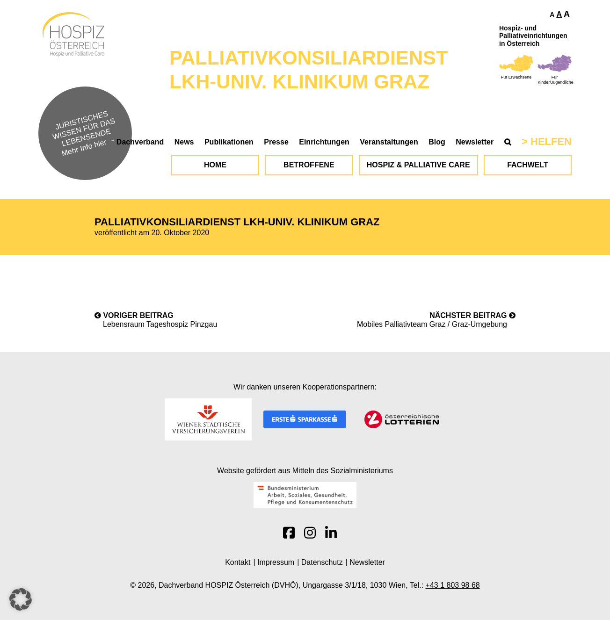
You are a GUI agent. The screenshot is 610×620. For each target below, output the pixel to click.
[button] (20, 599)
